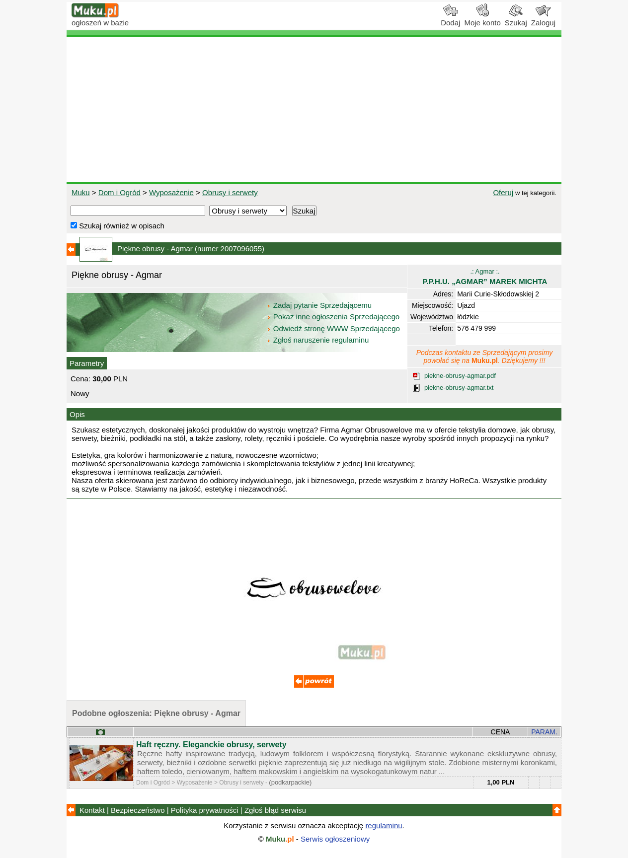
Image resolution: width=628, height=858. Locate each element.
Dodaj (450, 19)
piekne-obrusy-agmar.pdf (460, 375)
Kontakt (92, 810)
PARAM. (544, 732)
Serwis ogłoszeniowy (335, 839)
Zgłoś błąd (275, 810)
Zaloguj (543, 19)
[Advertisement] (314, 109)
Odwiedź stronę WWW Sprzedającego (334, 328)
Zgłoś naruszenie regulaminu (317, 340)
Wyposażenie (171, 192)
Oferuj (503, 192)
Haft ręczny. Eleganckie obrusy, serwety (211, 744)
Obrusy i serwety (230, 192)
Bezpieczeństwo (137, 810)
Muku (81, 192)
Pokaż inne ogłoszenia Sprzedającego (334, 316)
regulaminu (383, 825)
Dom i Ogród (119, 192)
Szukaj (516, 19)
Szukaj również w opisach (117, 225)
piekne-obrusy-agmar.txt (458, 387)
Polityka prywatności (204, 810)
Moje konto (482, 19)
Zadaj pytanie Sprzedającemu (320, 305)
